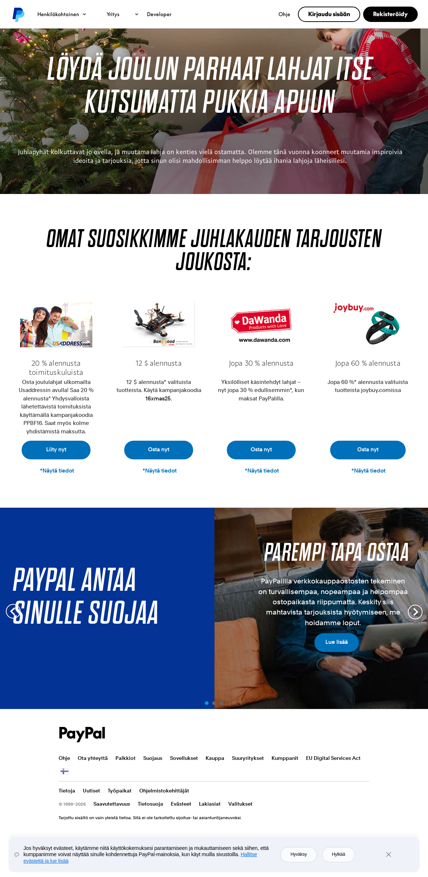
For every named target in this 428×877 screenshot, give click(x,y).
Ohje (284, 14)
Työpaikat (120, 791)
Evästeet (181, 804)
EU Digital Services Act (333, 758)
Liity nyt (56, 449)
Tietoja (67, 791)
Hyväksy (299, 854)
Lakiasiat (210, 804)
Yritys (123, 14)
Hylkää (338, 854)
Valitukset (240, 804)
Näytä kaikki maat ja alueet (64, 771)
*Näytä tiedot (57, 470)
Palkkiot (125, 758)
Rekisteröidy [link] (390, 14)
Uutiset (91, 791)
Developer (159, 14)
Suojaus (152, 758)
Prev (13, 612)
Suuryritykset (248, 758)
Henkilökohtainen (62, 14)
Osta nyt (158, 449)
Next (415, 612)
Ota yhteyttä (93, 758)
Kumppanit (285, 758)
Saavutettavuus (111, 804)
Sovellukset (184, 758)
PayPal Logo (82, 734)
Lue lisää (336, 642)
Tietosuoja (150, 804)
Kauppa (215, 758)
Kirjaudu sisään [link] (329, 14)
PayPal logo (18, 14)
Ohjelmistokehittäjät (164, 791)
